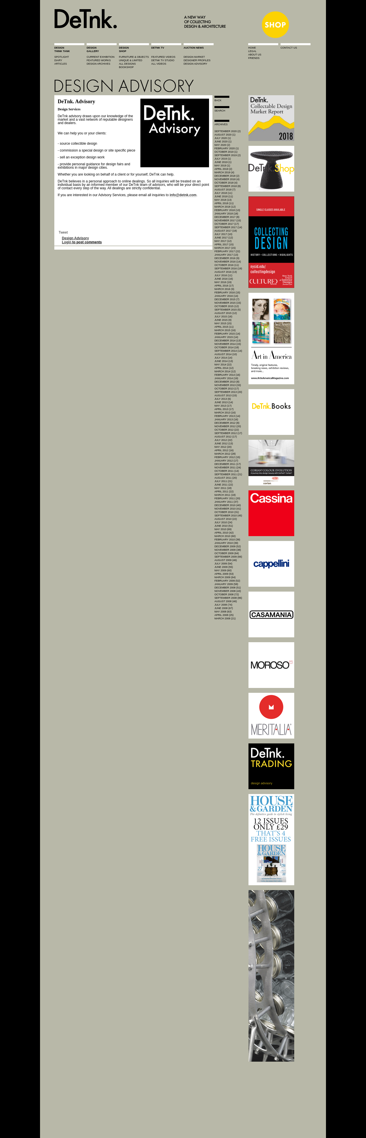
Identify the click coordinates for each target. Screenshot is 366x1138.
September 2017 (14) (228, 227)
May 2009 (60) (223, 570)
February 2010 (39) (227, 539)
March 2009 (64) (225, 577)
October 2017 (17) (226, 223)
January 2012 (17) (226, 460)
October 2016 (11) (226, 265)
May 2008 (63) (223, 611)
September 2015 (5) (227, 309)
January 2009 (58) (226, 584)
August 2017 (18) (225, 230)
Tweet (63, 232)
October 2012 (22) (226, 429)
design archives (98, 63)
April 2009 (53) (224, 573)
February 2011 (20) (227, 498)
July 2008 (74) (223, 604)
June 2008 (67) (223, 608)
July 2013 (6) (222, 398)
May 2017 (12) (223, 241)
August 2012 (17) (225, 436)
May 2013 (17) (223, 405)
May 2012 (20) (223, 446)
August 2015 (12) (225, 313)
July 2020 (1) (222, 138)
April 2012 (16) (224, 450)
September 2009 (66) (228, 556)
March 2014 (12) (225, 371)
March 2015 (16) (225, 330)
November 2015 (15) (227, 302)
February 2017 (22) (227, 251)
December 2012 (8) (226, 422)
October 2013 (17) (226, 388)
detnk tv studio (162, 60)
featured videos (163, 56)
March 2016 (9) (224, 289)
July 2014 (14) (223, 357)
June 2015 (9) (223, 320)
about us (254, 54)
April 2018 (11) (224, 203)
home (252, 47)
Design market (194, 56)
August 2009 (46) (225, 560)
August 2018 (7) (224, 189)
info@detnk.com (183, 195)
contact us (289, 47)
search (219, 110)
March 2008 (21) (225, 618)
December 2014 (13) (227, 340)
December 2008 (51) (227, 587)
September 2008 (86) (228, 597)
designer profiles (197, 60)
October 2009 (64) (226, 553)
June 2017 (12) (223, 237)
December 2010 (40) (227, 505)
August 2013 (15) (225, 395)
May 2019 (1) (222, 165)
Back (218, 100)
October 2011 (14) (226, 470)
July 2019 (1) (222, 158)
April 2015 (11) (224, 326)
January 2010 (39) (226, 543)
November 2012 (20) (227, 426)
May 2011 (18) (223, 488)
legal (252, 51)
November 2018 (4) (227, 179)
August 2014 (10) (225, 354)
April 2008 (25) (224, 615)
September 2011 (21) (228, 474)
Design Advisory (75, 238)
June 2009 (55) (223, 567)
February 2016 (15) (227, 292)
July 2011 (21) (223, 481)
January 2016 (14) (226, 296)
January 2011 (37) (226, 501)
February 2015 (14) (227, 333)
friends (254, 58)
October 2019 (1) (225, 151)
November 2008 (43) (227, 591)
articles (60, 63)
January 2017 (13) (226, 254)
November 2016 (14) (227, 261)
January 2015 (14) (226, 337)
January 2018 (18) (226, 213)
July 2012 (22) (223, 440)
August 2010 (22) (225, 519)
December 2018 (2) (226, 175)
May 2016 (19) (223, 282)
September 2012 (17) (228, 433)
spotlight (61, 56)
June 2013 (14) (223, 402)
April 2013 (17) (224, 409)
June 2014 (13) (223, 361)
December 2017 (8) (226, 217)
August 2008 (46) (225, 601)
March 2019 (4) (224, 172)
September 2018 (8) (227, 186)
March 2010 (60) (225, 536)
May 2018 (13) (223, 199)
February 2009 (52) (227, 580)
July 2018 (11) (223, 193)
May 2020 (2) (222, 145)
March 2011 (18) (225, 495)
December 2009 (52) (227, 546)
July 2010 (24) (223, 522)
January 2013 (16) (226, 419)
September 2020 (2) (227, 131)
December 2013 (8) (226, 381)
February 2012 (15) (227, 457)
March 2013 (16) (225, 412)
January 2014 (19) (226, 378)
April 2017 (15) (224, 244)
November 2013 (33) (227, 385)
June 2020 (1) (223, 141)
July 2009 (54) (223, 563)
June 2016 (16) (223, 278)
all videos (158, 63)
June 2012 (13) (223, 443)
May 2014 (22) (223, 364)
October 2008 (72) (226, 594)
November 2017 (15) (227, 220)
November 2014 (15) (227, 344)
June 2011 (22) (223, 484)
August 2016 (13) (225, 271)
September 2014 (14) (228, 350)
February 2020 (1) (226, 148)
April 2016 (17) (224, 285)
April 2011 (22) (224, 491)
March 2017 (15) (225, 247)
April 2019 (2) (223, 169)
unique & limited (130, 60)
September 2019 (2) (227, 155)
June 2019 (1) (223, 162)
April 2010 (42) (224, 532)
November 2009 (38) (227, 549)
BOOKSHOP (126, 67)
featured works (99, 60)
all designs (127, 63)
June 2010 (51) (223, 525)
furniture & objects (134, 56)
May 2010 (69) (223, 529)
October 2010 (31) (226, 512)
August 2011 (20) (225, 477)
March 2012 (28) (225, 453)
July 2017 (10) (223, 234)
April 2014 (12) (224, 368)
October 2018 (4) (225, 182)
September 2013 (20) (228, 392)
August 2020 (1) (224, 134)
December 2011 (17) (227, 464)
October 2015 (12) (226, 306)
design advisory (195, 63)
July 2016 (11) (223, 275)
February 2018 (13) (227, 210)
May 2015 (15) (223, 323)
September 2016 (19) (228, 268)
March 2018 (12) (225, 206)
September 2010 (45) (228, 515)
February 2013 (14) (227, 416)
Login (66, 242)
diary (58, 60)
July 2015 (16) (223, 316)
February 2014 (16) (227, 374)
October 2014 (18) (226, 347)
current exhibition (100, 56)
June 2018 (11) (223, 196)
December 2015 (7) (226, 299)
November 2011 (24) (227, 467)
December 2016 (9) (226, 258)
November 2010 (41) (227, 508)
